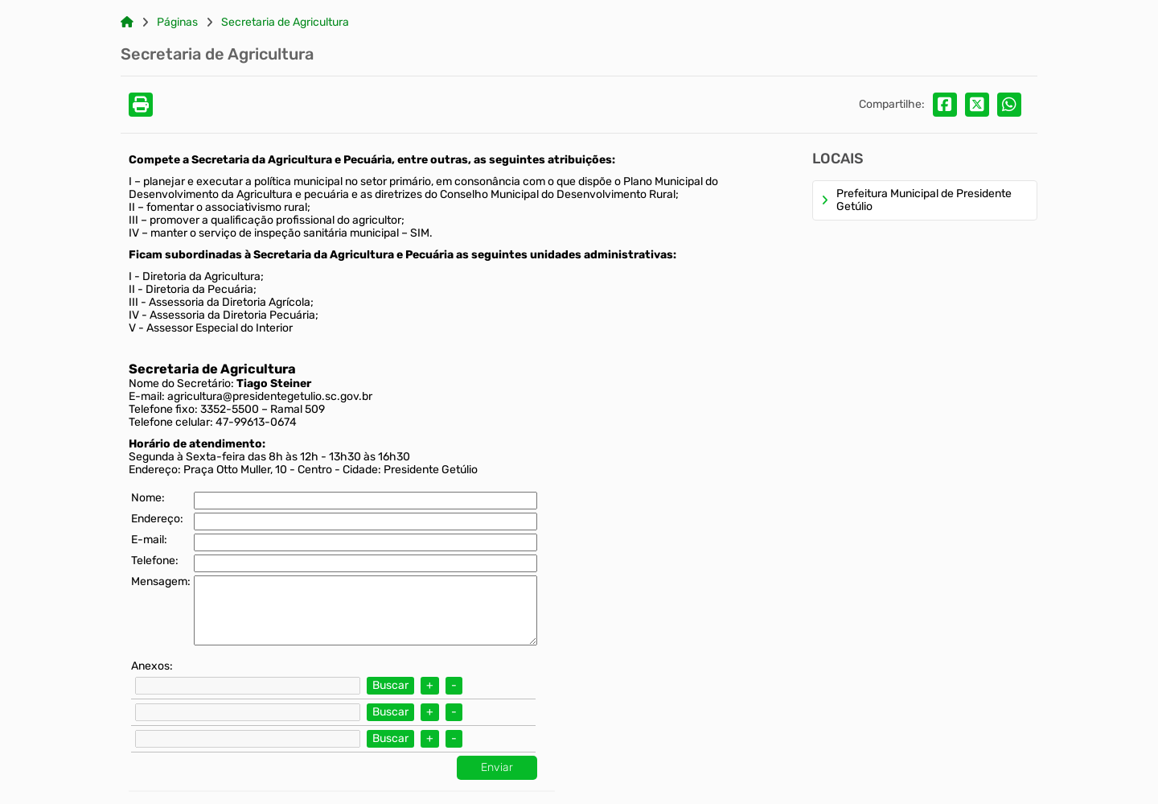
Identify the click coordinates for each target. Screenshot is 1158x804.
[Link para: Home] (127, 22)
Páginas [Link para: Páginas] (177, 22)
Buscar (390, 685)
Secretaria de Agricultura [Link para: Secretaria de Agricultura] (285, 22)
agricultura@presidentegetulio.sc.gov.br (269, 396)
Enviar (497, 767)
